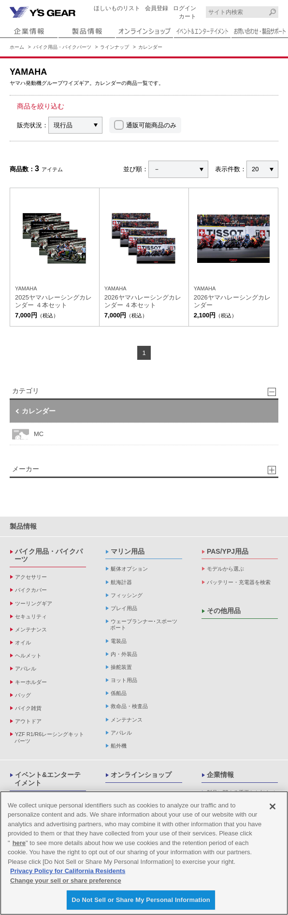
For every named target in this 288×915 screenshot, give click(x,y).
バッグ (23, 695)
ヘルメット (28, 655)
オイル (23, 642)
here (19, 843)
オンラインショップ (141, 774)
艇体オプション (129, 569)
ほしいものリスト (117, 8)
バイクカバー (31, 590)
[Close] (272, 807)
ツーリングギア (33, 603)
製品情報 (23, 526)
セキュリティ (31, 616)
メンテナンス (31, 629)
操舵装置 (121, 667)
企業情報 (220, 774)
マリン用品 (127, 551)
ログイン (184, 8)
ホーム (17, 47)
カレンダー (150, 47)
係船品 (119, 693)
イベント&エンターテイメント (47, 779)
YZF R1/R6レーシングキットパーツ (49, 737)
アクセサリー (31, 577)
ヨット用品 (124, 680)
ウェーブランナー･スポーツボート (143, 624)
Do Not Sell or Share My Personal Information (141, 900)
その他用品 (224, 611)
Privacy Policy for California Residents (67, 871)
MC (27, 433)
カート (187, 16)
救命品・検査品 (129, 706)
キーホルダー (31, 682)
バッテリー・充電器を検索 (239, 582)
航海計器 (121, 582)
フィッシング (127, 595)
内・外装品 (124, 654)
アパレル (25, 668)
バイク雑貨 (28, 708)
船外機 (119, 746)
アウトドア (28, 721)
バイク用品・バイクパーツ (62, 47)
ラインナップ (114, 47)
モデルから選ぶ (225, 569)
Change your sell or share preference (65, 881)
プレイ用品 (124, 608)
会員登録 (156, 8)
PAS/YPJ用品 (227, 551)
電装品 (119, 641)
